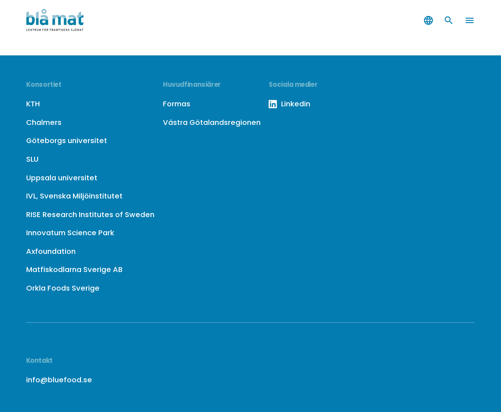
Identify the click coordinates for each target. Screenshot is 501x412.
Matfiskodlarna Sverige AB (74, 269)
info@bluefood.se (59, 379)
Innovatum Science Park (70, 232)
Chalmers (44, 122)
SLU (32, 159)
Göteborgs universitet (66, 140)
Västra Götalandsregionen (212, 122)
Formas (176, 103)
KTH (33, 103)
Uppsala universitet (61, 177)
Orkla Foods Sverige (63, 288)
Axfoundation (51, 251)
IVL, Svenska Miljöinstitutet (74, 195)
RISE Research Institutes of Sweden (90, 214)
